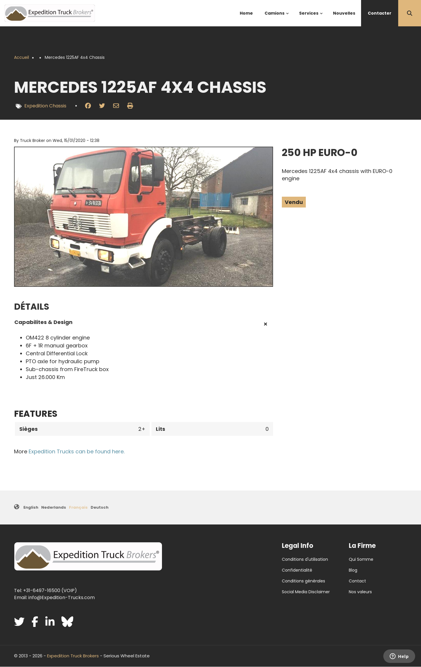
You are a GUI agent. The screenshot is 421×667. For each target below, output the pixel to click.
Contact (357, 581)
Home (246, 13)
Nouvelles (344, 13)
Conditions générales (303, 581)
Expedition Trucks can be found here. (77, 451)
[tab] (143, 324)
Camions (277, 18)
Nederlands (53, 507)
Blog (353, 570)
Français (78, 507)
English (30, 507)
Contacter (379, 13)
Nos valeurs (360, 592)
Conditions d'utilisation (305, 559)
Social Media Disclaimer (306, 592)
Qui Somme (361, 559)
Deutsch (99, 507)
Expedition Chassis (45, 105)
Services (311, 18)
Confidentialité (297, 570)
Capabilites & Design (43, 322)
